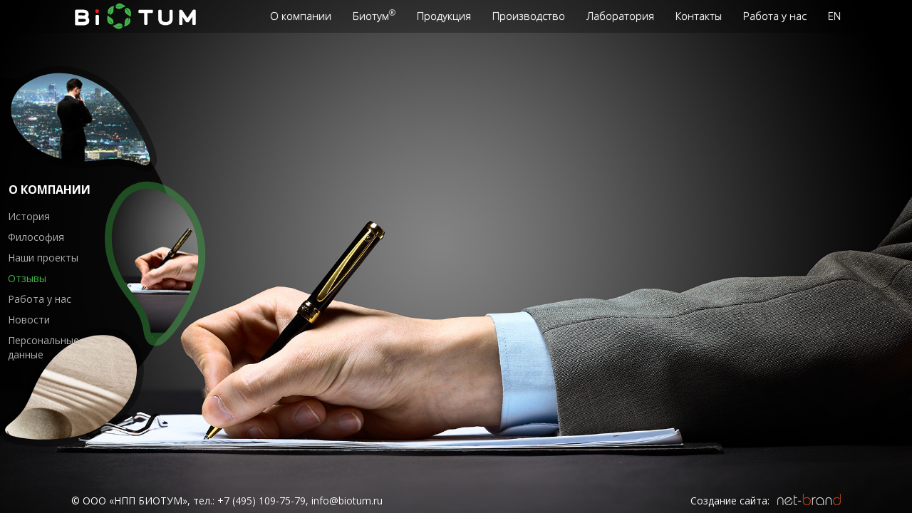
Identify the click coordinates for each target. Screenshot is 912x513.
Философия (36, 237)
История (29, 216)
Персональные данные (43, 347)
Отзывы (27, 278)
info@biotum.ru (347, 500)
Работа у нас (39, 299)
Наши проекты (43, 257)
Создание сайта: (730, 500)
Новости (29, 319)
